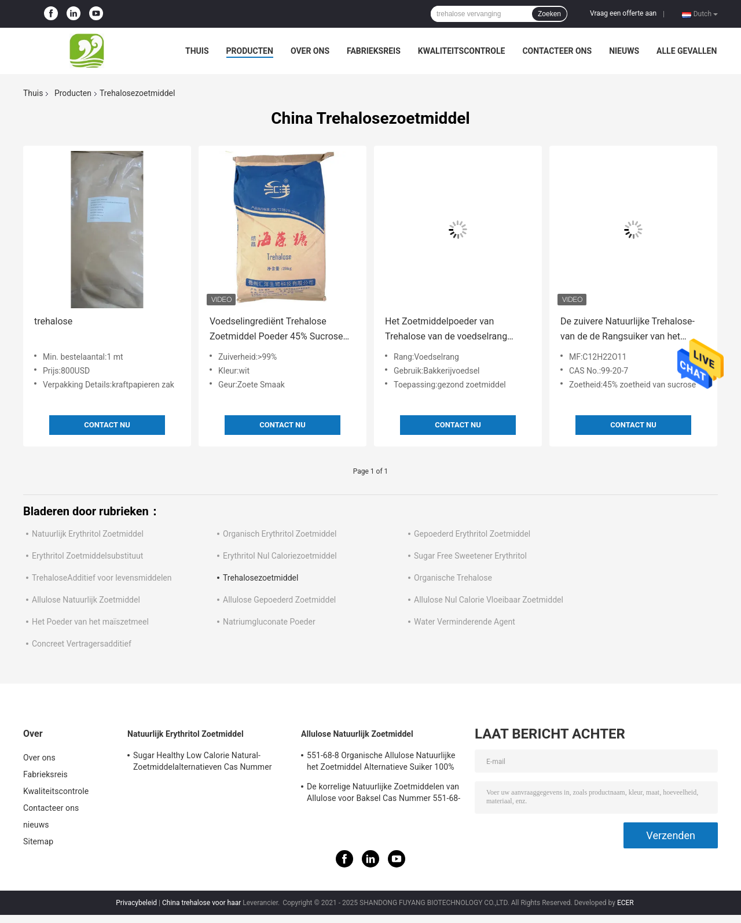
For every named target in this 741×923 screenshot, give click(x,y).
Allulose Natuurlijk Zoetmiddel (86, 599)
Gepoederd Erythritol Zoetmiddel (472, 533)
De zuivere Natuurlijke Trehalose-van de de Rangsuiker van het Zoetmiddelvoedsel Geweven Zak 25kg (628, 330)
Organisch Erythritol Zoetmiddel (279, 533)
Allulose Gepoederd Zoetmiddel (279, 599)
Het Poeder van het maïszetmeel (90, 621)
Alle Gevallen (686, 51)
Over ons (310, 51)
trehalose (53, 321)
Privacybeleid (136, 903)
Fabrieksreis (374, 51)
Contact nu (107, 424)
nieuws (624, 51)
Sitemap (38, 841)
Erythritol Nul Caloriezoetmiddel (280, 555)
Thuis (197, 51)
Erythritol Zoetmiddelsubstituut (87, 555)
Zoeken (549, 14)
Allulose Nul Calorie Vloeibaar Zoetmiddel (488, 599)
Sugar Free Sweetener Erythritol (470, 555)
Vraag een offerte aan (623, 13)
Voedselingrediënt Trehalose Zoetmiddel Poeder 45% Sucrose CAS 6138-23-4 (276, 330)
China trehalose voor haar (201, 903)
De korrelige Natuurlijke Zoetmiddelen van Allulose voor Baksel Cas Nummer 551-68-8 (383, 794)
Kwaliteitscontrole (461, 51)
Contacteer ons (557, 51)
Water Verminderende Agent (464, 621)
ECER (625, 903)
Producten (249, 51)
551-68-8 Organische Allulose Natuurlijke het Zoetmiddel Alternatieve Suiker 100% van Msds (381, 763)
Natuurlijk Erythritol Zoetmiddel (88, 533)
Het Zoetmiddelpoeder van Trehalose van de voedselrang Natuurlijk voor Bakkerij (446, 330)
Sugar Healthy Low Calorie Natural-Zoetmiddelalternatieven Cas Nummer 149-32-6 (202, 763)
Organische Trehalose (453, 577)
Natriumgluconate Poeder (269, 621)
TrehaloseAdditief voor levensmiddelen (101, 577)
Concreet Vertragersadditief (81, 643)
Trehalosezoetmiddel (260, 577)
